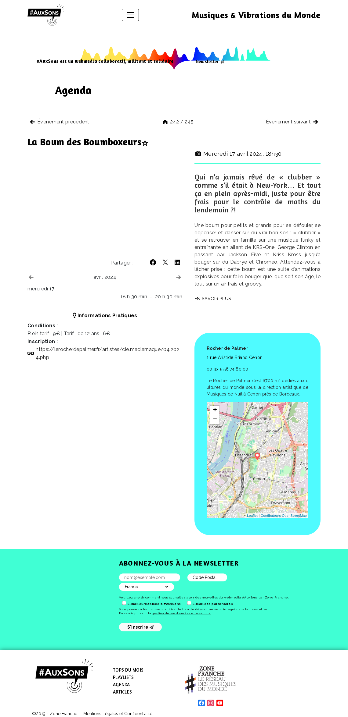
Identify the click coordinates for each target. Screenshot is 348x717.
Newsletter (207, 61)
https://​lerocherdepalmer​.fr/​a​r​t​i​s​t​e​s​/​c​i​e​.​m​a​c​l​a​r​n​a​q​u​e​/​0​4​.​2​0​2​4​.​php (107, 353)
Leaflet (252, 515)
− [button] (215, 419)
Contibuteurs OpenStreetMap (284, 515)
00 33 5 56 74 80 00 (227, 369)
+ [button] (215, 410)
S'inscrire (140, 627)
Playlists (123, 677)
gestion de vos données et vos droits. (181, 613)
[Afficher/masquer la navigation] (130, 15)
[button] (153, 262)
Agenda (121, 684)
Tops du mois (128, 670)
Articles (122, 692)
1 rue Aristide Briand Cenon (235, 357)
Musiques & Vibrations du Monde (256, 15)
